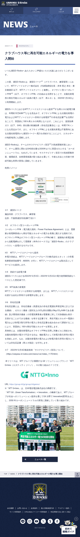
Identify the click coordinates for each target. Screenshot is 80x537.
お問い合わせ (21, 508)
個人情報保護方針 (48, 508)
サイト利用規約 (13, 512)
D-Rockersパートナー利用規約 (35, 512)
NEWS (13, 474)
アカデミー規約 (65, 508)
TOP (6, 474)
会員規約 (33, 508)
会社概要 (8, 508)
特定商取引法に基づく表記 (62, 512)
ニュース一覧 (40, 459)
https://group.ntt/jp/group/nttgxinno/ (25, 384)
